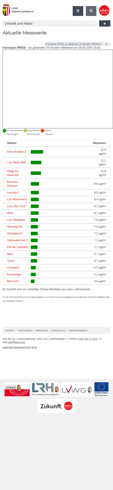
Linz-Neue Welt (16, 162)
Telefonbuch (25, 331)
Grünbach (13, 267)
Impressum (42, 331)
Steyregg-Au (15, 226)
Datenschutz (58, 331)
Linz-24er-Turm (16, 206)
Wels (10, 212)
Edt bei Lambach (17, 247)
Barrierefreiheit (78, 331)
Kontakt (9, 331)
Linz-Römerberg (17, 199)
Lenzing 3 (13, 192)
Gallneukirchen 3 (17, 240)
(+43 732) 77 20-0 (88, 338)
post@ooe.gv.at (16, 342)
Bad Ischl (13, 281)
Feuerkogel (14, 274)
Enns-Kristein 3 (16, 151)
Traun (10, 260)
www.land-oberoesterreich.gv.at (20, 347)
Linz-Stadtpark (16, 219)
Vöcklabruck (14, 233)
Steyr (10, 253)
